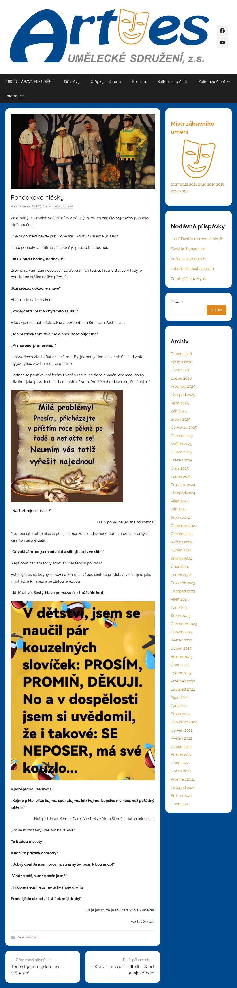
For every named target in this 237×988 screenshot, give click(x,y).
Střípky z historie (106, 81)
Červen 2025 (182, 435)
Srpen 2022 (180, 714)
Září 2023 (179, 607)
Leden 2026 (181, 378)
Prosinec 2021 (183, 779)
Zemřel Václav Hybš (188, 278)
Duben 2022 (181, 746)
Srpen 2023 (180, 615)
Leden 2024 (181, 575)
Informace (15, 95)
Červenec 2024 (184, 525)
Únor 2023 (180, 665)
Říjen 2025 (180, 403)
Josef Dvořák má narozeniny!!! (197, 239)
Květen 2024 (181, 542)
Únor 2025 (180, 468)
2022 (184, 184)
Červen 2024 (182, 534)
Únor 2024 (180, 566)
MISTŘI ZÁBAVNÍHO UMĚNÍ (29, 81)
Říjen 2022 (180, 697)
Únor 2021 (179, 804)
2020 (202, 184)
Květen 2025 (181, 443)
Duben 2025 (181, 452)
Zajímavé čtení (214, 81)
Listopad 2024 (183, 493)
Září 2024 (179, 509)
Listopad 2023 (183, 591)
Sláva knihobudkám (188, 248)
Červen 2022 (182, 730)
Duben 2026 (181, 353)
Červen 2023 (182, 632)
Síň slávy (72, 81)
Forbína (139, 81)
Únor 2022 (180, 763)
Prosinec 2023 (183, 583)
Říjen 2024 (180, 501)
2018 (220, 184)
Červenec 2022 (184, 722)
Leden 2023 (181, 673)
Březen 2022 (181, 754)
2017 (175, 191)
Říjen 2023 (180, 599)
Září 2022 (179, 705)
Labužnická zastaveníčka (192, 268)
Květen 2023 (181, 640)
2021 (193, 184)
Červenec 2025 (184, 427)
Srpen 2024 (180, 517)
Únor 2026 (180, 370)
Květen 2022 (181, 738)
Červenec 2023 (184, 624)
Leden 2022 (181, 771)
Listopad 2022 (183, 689)
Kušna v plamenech (188, 258)
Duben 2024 (181, 550)
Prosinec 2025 (183, 386)
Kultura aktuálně (172, 81)
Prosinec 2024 (183, 484)
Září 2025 (179, 411)
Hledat (177, 301)
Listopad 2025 (183, 394)
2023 (175, 184)
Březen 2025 (181, 460)
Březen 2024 (181, 558)
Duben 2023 (181, 648)
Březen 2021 (181, 795)
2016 (183, 191)
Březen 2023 (181, 656)
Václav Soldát (62, 206)
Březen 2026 (181, 362)
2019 (211, 184)
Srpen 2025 (180, 419)
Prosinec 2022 (183, 681)
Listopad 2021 (183, 787)
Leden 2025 (181, 476)
